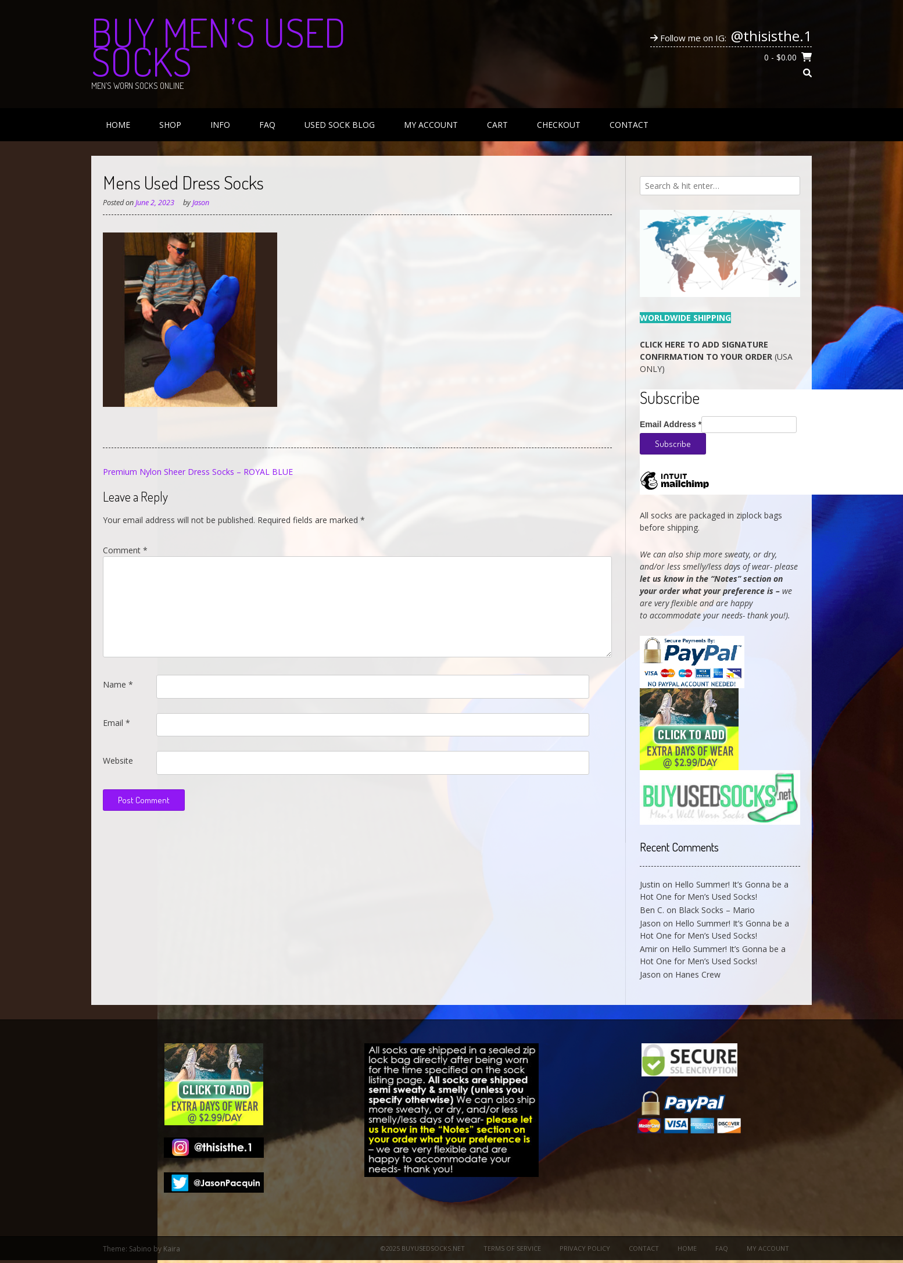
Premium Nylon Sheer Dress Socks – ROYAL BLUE (198, 471)
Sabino (140, 1249)
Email (116, 722)
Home (118, 124)
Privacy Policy (585, 1248)
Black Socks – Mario (717, 909)
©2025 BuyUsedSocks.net (423, 1248)
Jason (200, 202)
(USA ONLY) (716, 356)
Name (118, 684)
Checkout (558, 124)
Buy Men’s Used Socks (218, 46)
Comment (125, 550)
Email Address (670, 424)
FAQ (267, 124)
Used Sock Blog (339, 124)
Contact (629, 124)
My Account (431, 124)
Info (220, 124)
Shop (170, 124)
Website (118, 760)
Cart (497, 124)
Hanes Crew (698, 974)
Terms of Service (512, 1248)
